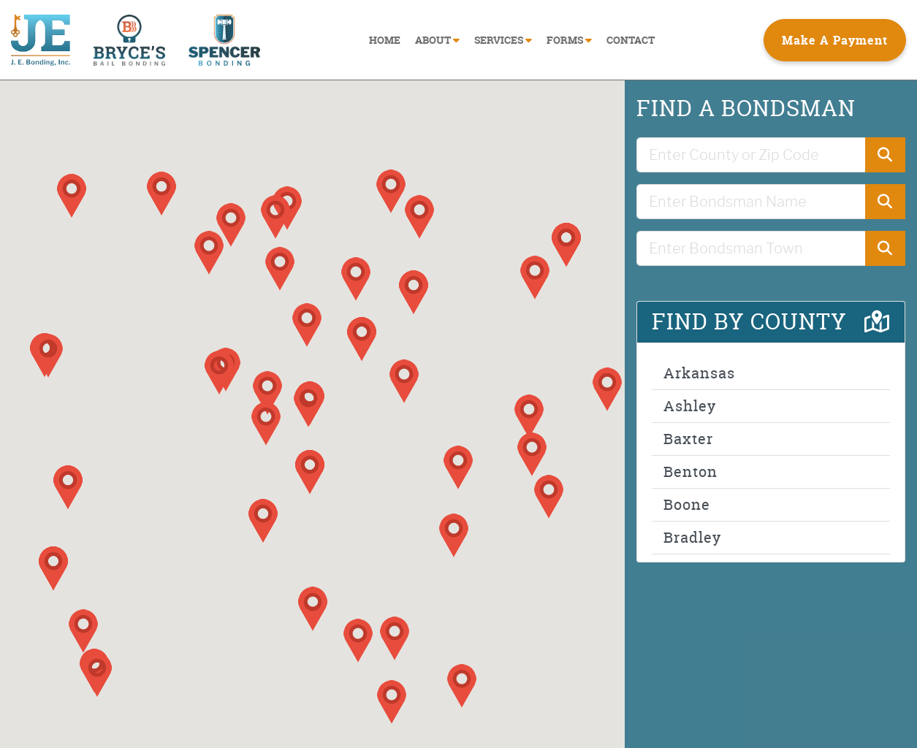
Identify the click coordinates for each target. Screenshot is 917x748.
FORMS (569, 40)
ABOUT (437, 40)
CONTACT (630, 40)
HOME (384, 40)
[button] (308, 405)
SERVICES (503, 40)
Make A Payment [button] (835, 40)
